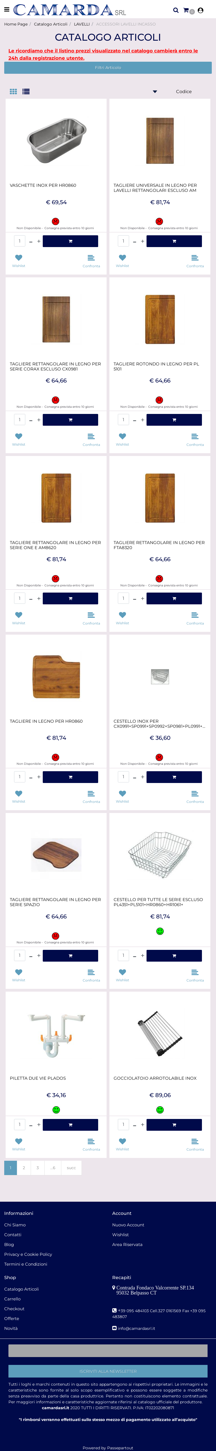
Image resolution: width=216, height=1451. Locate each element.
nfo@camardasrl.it (137, 1328)
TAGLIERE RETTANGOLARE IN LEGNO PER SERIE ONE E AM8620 (55, 545)
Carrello (12, 1299)
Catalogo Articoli (51, 24)
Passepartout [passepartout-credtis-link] (120, 1447)
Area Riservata (127, 1244)
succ (71, 1167)
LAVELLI (82, 24)
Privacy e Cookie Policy (28, 1254)
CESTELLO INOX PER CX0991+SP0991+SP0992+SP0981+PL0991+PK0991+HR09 (160, 724)
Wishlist (120, 1234)
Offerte (11, 1318)
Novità (11, 1328)
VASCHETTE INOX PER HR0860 (43, 185)
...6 (52, 1167)
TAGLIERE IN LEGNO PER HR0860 (46, 721)
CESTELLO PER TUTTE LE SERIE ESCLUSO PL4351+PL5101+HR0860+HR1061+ (158, 902)
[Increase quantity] (39, 241)
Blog (9, 1244)
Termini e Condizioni (25, 1264)
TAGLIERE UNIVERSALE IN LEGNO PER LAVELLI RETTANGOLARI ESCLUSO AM (155, 188)
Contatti (12, 1234)
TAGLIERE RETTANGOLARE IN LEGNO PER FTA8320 (159, 545)
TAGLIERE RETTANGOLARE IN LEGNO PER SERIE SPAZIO (55, 902)
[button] (108, 1371)
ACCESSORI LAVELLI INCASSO (126, 24)
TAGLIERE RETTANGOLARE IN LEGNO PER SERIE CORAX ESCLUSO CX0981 (55, 366)
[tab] (16, 92)
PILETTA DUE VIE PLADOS (38, 1078)
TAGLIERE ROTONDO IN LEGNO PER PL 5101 (156, 366)
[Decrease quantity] (31, 241)
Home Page (16, 24)
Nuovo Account (128, 1224)
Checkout (14, 1308)
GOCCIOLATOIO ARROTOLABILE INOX (155, 1078)
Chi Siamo (15, 1224)
